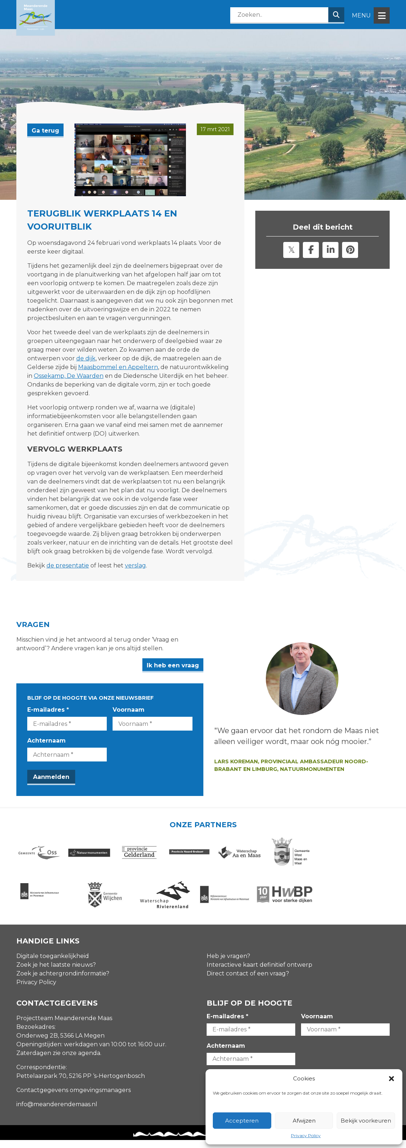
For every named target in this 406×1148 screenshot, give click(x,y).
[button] (391, 1078)
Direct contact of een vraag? (248, 981)
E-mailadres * (48, 709)
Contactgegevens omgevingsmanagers (73, 1098)
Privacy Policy (306, 1135)
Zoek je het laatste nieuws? (56, 972)
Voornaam (156, 709)
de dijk (86, 358)
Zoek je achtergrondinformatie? (62, 981)
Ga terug (45, 130)
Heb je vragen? (228, 964)
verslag (135, 565)
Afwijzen (304, 1120)
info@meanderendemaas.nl (56, 1112)
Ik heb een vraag (227, 665)
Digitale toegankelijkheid (52, 964)
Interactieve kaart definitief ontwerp (259, 972)
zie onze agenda (76, 1061)
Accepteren (242, 1120)
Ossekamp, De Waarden (68, 375)
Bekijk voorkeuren (366, 1120)
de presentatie (67, 565)
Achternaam (46, 740)
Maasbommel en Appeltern (118, 367)
